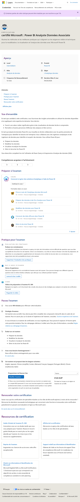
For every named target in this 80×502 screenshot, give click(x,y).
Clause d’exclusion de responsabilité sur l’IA (14, 494)
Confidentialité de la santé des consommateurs (15, 496)
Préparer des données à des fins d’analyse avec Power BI (34, 200)
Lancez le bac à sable (13, 276)
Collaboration (53, 494)
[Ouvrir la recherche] (67, 2)
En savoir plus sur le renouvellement (13, 409)
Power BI (47, 66)
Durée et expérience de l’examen (67, 316)
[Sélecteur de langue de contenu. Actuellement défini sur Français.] (6, 489)
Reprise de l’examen (10, 444)
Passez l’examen (9, 99)
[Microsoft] (3, 2)
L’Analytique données (51, 73)
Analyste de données (13, 73)
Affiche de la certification (51, 423)
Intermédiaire (11, 66)
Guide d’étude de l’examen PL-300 (15, 423)
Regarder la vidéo (12, 293)
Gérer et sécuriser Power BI (24, 224)
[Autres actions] (76, 18)
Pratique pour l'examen (11, 97)
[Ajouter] (72, 231)
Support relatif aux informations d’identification (59, 444)
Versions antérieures (35, 494)
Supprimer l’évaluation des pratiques (18, 260)
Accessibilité (51, 496)
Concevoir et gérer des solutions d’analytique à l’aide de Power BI (33, 179)
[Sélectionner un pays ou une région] (66, 373)
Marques (60, 496)
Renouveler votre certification (13, 102)
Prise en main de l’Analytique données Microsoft (31, 192)
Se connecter (74, 2)
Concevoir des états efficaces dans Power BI (30, 216)
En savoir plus (9, 356)
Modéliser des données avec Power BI (28, 208)
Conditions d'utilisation (39, 496)
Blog (44, 494)
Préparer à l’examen (10, 94)
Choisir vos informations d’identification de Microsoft (18, 464)
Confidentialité (63, 494)
